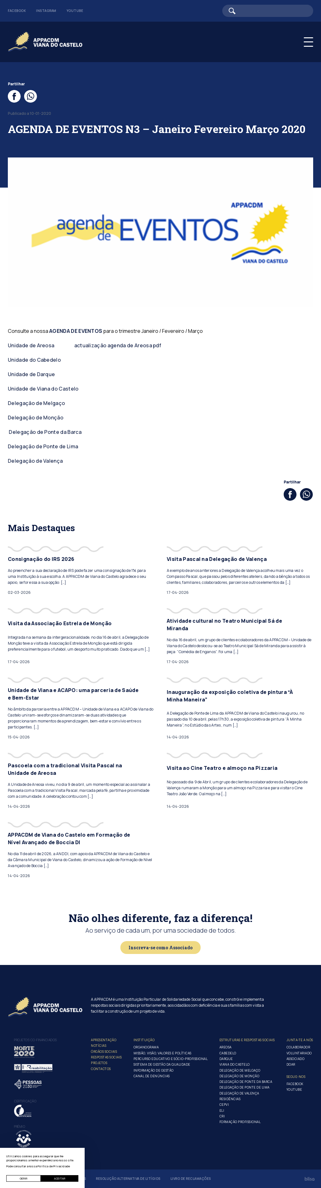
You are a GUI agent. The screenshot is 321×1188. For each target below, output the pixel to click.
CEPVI (224, 1104)
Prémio (19, 1126)
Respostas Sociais (106, 1057)
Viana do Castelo (234, 1064)
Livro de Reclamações (191, 1178)
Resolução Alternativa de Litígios (128, 1178)
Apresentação (103, 1040)
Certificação (25, 1101)
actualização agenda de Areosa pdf (117, 345)
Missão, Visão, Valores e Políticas (163, 1053)
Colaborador (298, 1047)
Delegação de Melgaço (36, 403)
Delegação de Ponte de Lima (43, 446)
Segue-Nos (296, 1076)
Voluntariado (299, 1053)
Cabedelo (227, 1053)
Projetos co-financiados (35, 1040)
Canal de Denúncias (152, 1076)
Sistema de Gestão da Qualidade (162, 1064)
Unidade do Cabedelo (34, 359)
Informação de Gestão (154, 1070)
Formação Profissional (240, 1122)
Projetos (99, 1063)
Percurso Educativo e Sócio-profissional (171, 1059)
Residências (230, 1099)
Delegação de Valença (35, 460)
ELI (221, 1110)
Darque (226, 1059)
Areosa (225, 1047)
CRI (222, 1116)
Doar (291, 1064)
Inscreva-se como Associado (160, 948)
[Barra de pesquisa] (267, 11)
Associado (296, 1059)
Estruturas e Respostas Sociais (247, 1040)
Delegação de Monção (35, 417)
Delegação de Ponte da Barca (45, 432)
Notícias (98, 1045)
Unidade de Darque (31, 374)
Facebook (17, 10)
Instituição (144, 1040)
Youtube (74, 10)
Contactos (101, 1069)
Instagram (46, 10)
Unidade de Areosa (31, 345)
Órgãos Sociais (104, 1051)
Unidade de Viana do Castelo (43, 388)
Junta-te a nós (300, 1040)
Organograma (146, 1047)
